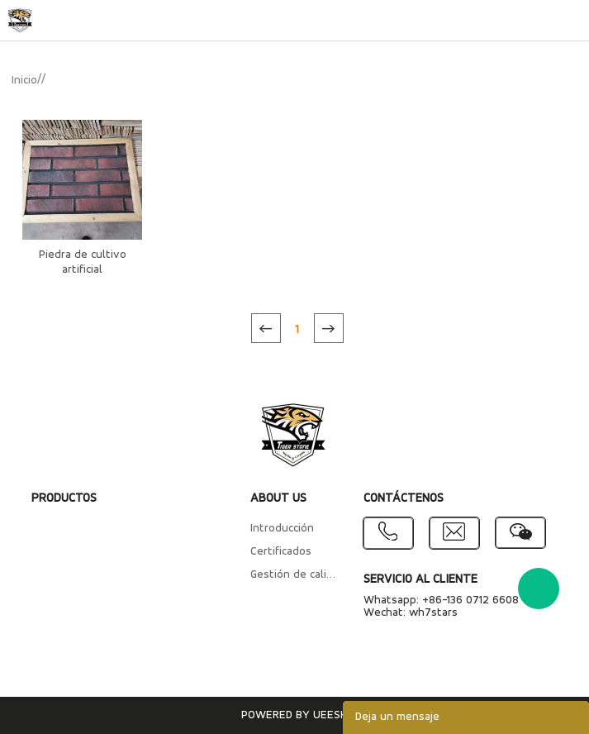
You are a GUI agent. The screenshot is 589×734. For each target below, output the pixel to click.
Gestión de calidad (295, 575)
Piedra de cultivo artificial (82, 262)
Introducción (282, 528)
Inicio (24, 80)
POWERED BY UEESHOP (301, 715)
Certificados (280, 552)
